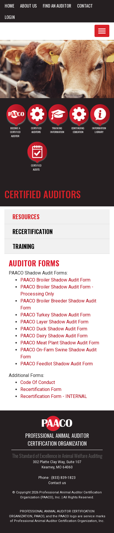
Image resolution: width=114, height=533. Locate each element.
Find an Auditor (57, 5)
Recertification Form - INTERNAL (53, 396)
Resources (26, 216)
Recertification (33, 231)
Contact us (57, 483)
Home (9, 5)
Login (10, 17)
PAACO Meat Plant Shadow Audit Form (59, 343)
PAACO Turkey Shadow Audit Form (55, 315)
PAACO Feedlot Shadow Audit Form (56, 363)
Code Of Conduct (37, 382)
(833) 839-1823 (63, 478)
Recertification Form (40, 389)
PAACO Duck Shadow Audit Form (53, 329)
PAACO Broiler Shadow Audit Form (55, 280)
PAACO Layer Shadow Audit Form (54, 322)
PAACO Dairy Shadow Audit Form (54, 336)
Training (23, 246)
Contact (85, 5)
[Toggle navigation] (102, 31)
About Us (28, 5)
